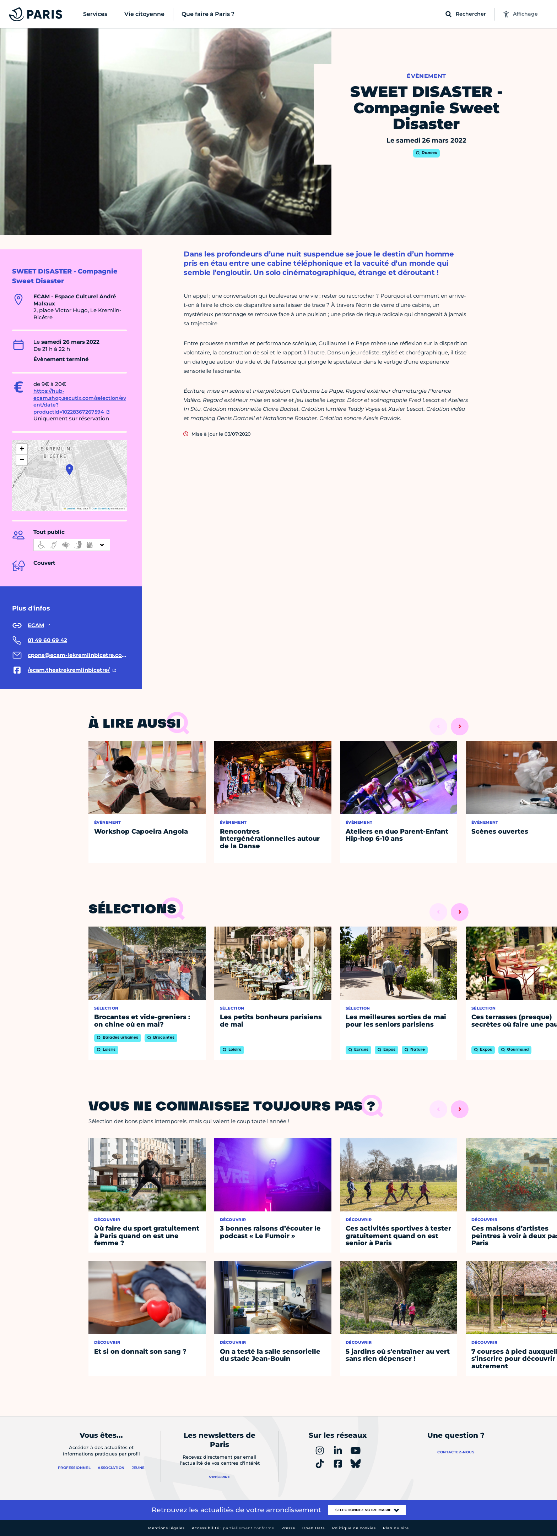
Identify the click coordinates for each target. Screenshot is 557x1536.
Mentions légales (166, 1528)
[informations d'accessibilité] (71, 545)
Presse (288, 1528)
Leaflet (69, 508)
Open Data (313, 1528)
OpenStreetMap (101, 508)
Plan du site (396, 1528)
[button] (69, 469)
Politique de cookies (354, 1528)
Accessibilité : (233, 1528)
